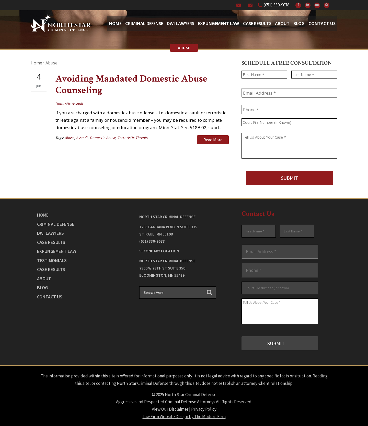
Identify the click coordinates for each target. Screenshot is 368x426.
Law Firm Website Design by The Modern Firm (184, 416)
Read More (212, 139)
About (282, 23)
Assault (82, 137)
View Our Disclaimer (170, 408)
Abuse (69, 137)
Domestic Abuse (103, 137)
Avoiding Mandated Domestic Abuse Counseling (131, 84)
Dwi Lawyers (180, 23)
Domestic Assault (69, 103)
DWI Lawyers (50, 233)
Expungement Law (218, 23)
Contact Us (322, 23)
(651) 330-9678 (276, 5)
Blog (299, 23)
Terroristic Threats (133, 137)
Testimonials (52, 260)
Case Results (257, 23)
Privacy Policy (203, 408)
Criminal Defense (144, 23)
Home (115, 23)
